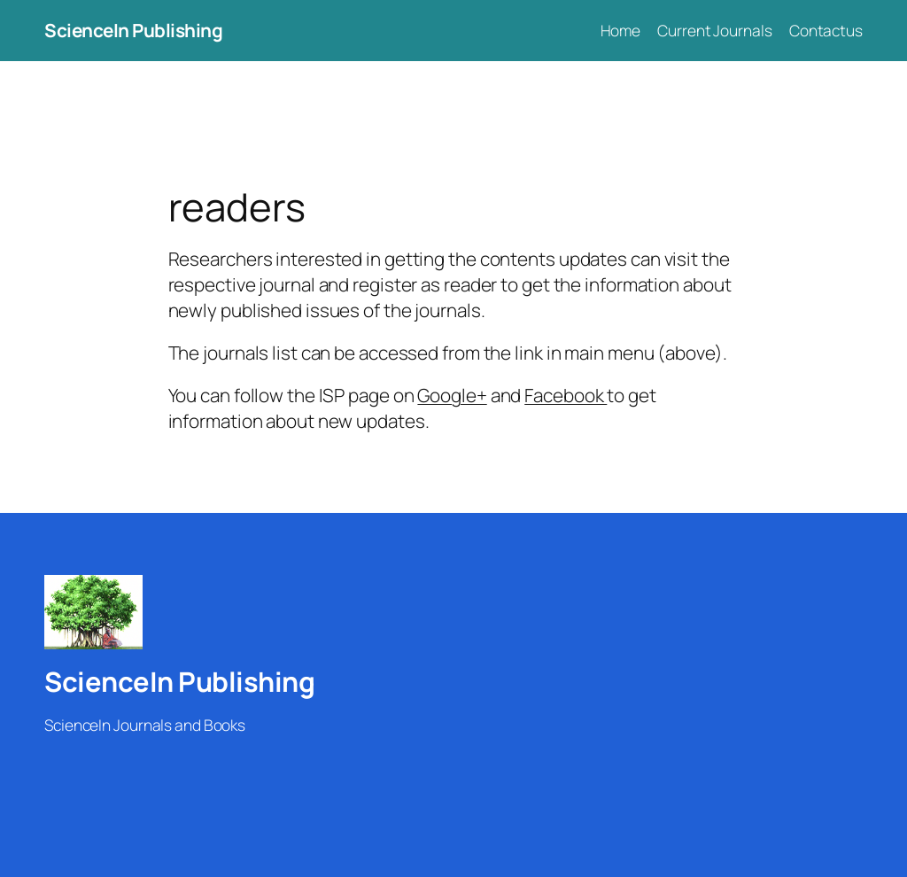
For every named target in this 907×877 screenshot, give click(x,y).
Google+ (451, 395)
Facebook (565, 395)
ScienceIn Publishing (133, 30)
